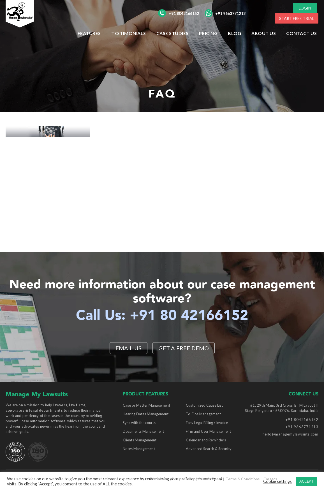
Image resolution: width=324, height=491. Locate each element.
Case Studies (172, 33)
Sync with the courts (139, 422)
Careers (270, 479)
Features (89, 33)
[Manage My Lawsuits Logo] (31, 23)
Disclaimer (159, 479)
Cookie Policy (183, 479)
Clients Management (139, 440)
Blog (234, 33)
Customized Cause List (204, 405)
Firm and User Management (208, 431)
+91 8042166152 (178, 13)
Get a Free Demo (183, 348)
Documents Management (143, 431)
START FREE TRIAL (296, 18)
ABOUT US (263, 33)
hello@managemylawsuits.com (290, 434)
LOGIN (305, 8)
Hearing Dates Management (145, 414)
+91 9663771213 (225, 13)
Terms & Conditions (243, 479)
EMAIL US (128, 348)
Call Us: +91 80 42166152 (162, 316)
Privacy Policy (210, 479)
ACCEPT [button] (306, 481)
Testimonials (128, 33)
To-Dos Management (203, 414)
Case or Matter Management (146, 405)
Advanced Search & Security (209, 448)
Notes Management (139, 448)
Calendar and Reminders (206, 440)
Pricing (208, 33)
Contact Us (301, 33)
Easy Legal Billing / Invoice (207, 422)
